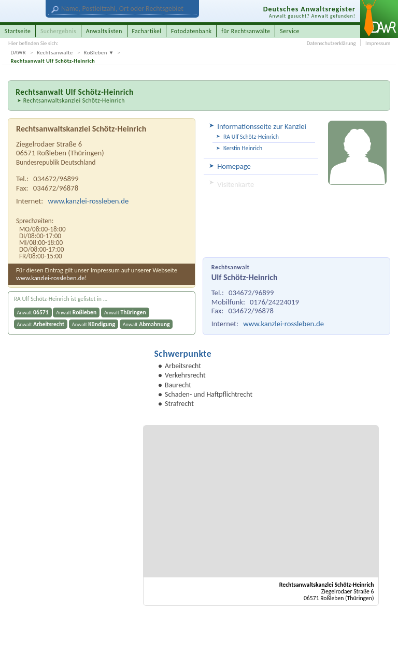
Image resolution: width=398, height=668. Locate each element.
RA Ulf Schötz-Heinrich (251, 136)
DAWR (18, 52)
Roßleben (95, 52)
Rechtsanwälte (55, 52)
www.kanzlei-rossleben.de (283, 323)
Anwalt (33, 312)
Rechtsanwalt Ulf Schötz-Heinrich (53, 60)
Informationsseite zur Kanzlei (261, 126)
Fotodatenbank (191, 31)
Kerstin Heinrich (242, 148)
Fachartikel (146, 31)
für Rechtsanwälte (245, 31)
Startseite (18, 31)
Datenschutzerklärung (331, 43)
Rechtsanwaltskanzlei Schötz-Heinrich (74, 100)
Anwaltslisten (104, 31)
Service (290, 31)
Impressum (377, 43)
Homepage (234, 166)
